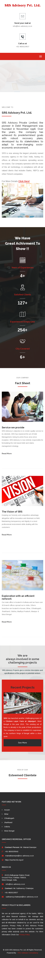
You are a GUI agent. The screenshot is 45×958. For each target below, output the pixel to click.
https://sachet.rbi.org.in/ (14, 860)
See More (22, 743)
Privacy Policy (24, 935)
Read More (7, 453)
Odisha (7, 827)
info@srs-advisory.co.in (22, 26)
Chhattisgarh (9, 818)
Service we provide (13, 427)
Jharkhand (8, 822)
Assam (7, 810)
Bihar (6, 814)
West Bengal (9, 831)
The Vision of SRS (12, 511)
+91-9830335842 (11, 851)
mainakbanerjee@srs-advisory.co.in (19, 856)
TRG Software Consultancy (27, 953)
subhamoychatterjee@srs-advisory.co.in (22, 897)
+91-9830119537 (11, 892)
